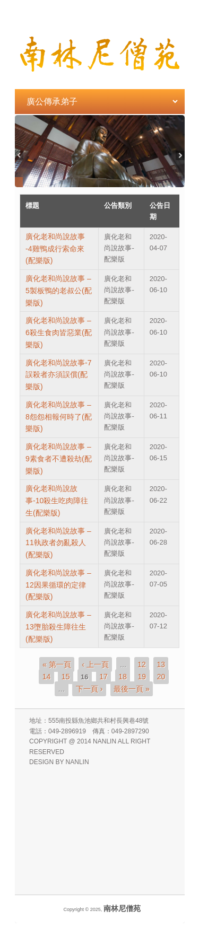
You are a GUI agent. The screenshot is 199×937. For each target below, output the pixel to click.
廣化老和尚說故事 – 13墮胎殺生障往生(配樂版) (58, 626)
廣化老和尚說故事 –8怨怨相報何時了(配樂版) (58, 416)
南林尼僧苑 (122, 908)
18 (122, 676)
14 (46, 676)
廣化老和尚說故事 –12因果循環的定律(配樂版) (58, 584)
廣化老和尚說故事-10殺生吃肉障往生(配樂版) (56, 500)
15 (66, 676)
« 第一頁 (56, 664)
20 (161, 676)
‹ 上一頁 (95, 664)
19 (142, 676)
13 (161, 664)
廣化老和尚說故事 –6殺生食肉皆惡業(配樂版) (58, 332)
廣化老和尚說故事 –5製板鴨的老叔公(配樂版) (58, 290)
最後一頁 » (132, 688)
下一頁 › (89, 688)
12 (141, 664)
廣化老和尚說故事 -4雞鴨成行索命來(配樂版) (55, 248)
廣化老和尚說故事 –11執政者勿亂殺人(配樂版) (58, 543)
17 (103, 676)
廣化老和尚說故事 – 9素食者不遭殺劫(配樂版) (58, 458)
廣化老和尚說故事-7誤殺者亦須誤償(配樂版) (58, 374)
